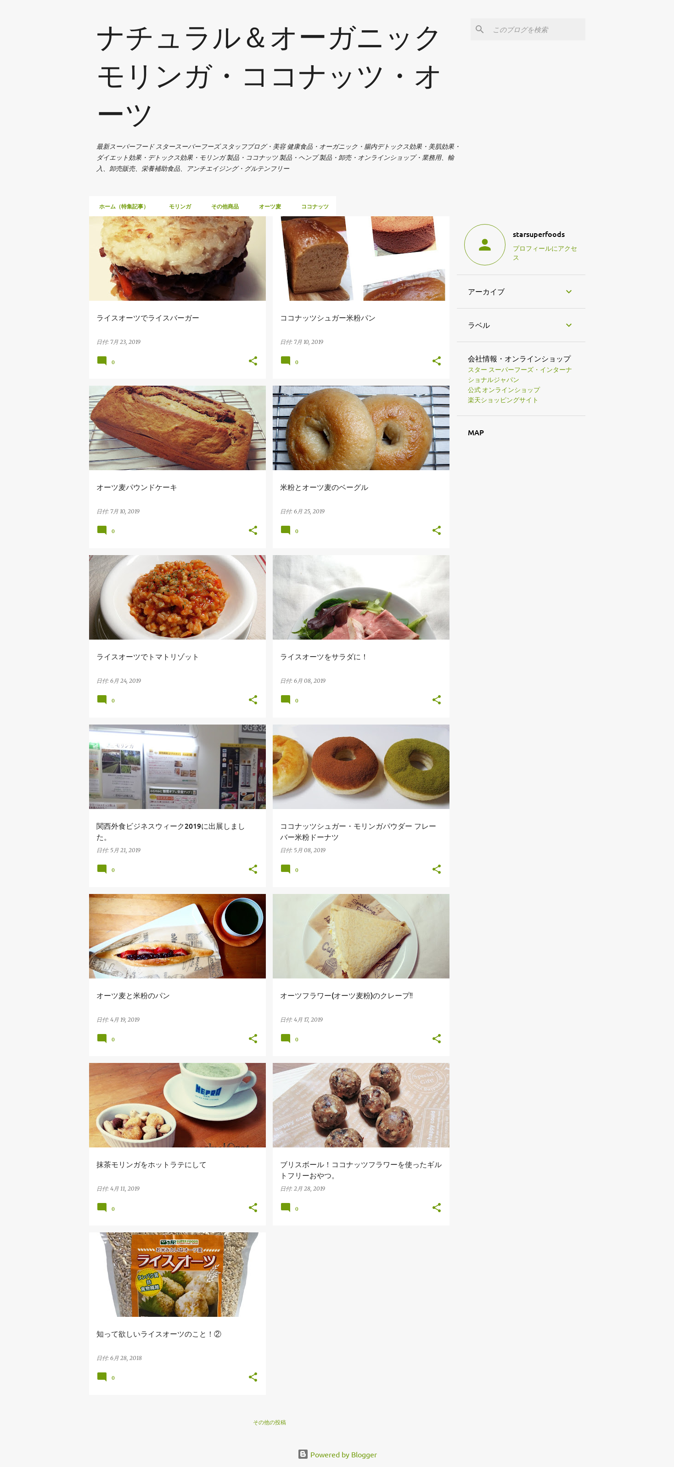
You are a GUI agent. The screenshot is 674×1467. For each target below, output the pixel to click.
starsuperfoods (539, 233)
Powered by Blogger (337, 1454)
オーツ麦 (267, 206)
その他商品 (222, 206)
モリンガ (177, 206)
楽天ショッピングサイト (503, 400)
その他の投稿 (269, 1422)
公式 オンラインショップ (504, 390)
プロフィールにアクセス (545, 252)
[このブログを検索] (537, 29)
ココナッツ (312, 206)
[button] (252, 361)
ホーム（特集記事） (121, 206)
